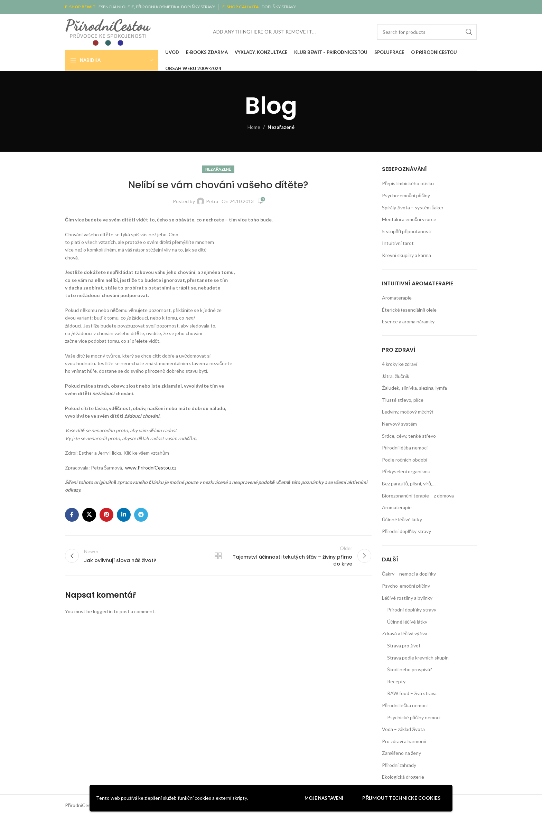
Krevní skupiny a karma (406, 255)
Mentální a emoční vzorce (409, 219)
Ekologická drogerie (403, 777)
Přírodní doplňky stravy (406, 531)
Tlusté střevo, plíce (403, 400)
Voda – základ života (403, 729)
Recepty (396, 681)
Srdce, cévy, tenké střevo (409, 436)
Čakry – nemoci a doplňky (409, 574)
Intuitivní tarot (398, 243)
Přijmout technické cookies (401, 798)
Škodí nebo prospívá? (409, 669)
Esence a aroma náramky (408, 321)
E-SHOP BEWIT (80, 6)
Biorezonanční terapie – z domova (418, 496)
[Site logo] (108, 31)
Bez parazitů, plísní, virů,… (409, 483)
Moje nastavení (324, 798)
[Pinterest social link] (106, 515)
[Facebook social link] (72, 515)
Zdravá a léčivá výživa (404, 633)
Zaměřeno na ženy (401, 753)
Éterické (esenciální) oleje (409, 310)
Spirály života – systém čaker (412, 207)
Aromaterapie (397, 298)
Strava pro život (404, 645)
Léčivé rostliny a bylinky (407, 598)
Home (253, 127)
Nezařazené (281, 127)
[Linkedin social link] (124, 515)
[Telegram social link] (141, 515)
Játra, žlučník (395, 376)
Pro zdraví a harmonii (404, 741)
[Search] (427, 32)
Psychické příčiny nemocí (414, 717)
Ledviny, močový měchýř (407, 412)
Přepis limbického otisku (408, 183)
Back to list (218, 556)
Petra (212, 201)
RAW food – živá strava (412, 693)
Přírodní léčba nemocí (405, 447)
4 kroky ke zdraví (399, 364)
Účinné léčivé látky (402, 519)
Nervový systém (399, 424)
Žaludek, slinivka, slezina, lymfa (414, 388)
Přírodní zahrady (399, 765)
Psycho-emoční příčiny (406, 195)
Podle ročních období (404, 460)
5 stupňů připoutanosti (406, 231)
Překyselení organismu (406, 471)
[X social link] (89, 515)
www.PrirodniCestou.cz (150, 468)
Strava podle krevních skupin (418, 658)
